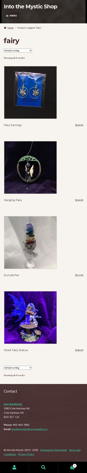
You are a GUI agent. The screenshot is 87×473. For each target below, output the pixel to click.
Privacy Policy (26, 454)
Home (11, 27)
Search (43, 467)
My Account (14, 467)
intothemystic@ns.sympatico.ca (29, 429)
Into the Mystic (13, 404)
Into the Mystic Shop (30, 6)
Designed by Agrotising (53, 449)
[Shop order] (18, 50)
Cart (67, 465)
